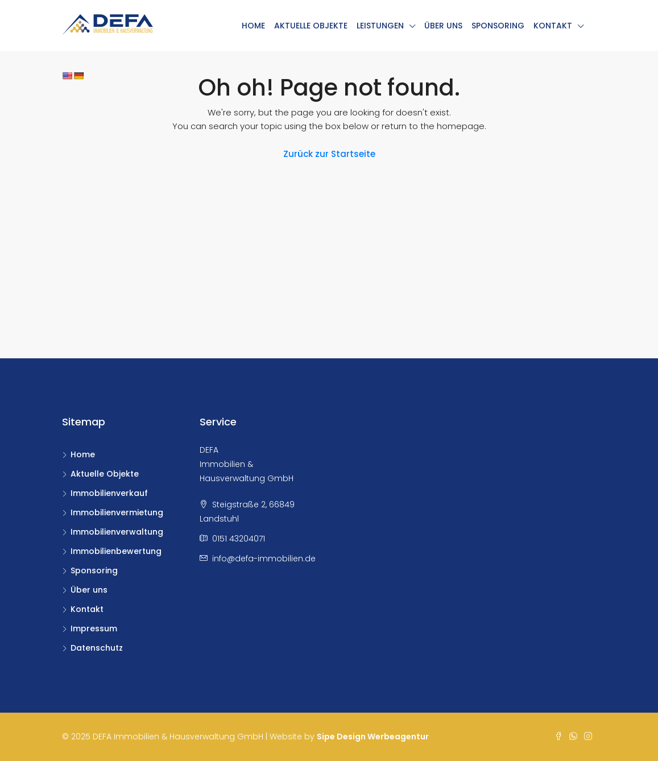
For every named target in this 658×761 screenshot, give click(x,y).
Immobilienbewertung (116, 551)
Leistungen (380, 25)
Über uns (443, 25)
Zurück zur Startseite (329, 154)
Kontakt (552, 25)
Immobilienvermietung (117, 512)
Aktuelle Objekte (310, 25)
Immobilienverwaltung (117, 531)
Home (253, 25)
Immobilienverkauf (109, 493)
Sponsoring (497, 25)
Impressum (94, 628)
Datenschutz (97, 648)
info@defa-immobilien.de (264, 558)
